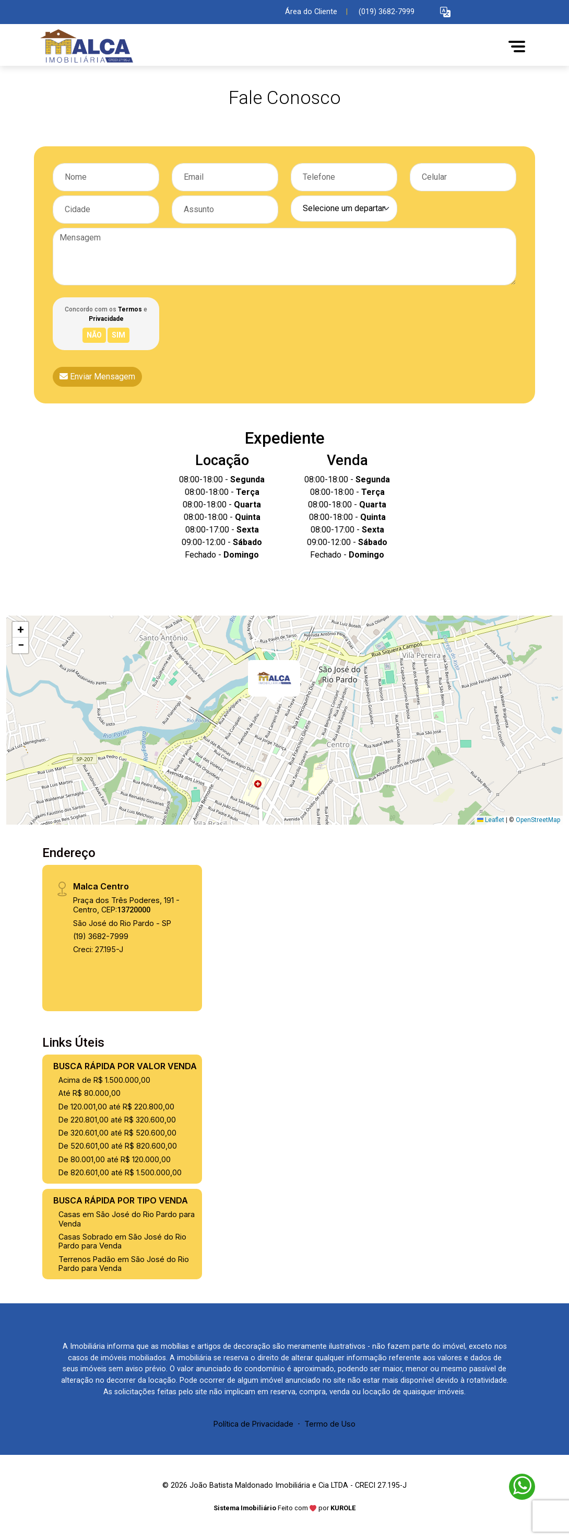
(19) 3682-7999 (100, 936)
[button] (445, 12)
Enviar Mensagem (97, 376)
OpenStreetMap (538, 820)
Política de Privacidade (253, 1423)
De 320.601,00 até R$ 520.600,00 (117, 1132)
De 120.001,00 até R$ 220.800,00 (116, 1106)
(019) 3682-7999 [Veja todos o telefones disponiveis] (386, 11)
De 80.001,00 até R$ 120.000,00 (114, 1159)
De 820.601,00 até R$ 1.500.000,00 (120, 1172)
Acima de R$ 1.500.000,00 (104, 1079)
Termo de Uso (329, 1423)
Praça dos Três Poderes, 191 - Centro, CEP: (126, 904)
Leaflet (490, 820)
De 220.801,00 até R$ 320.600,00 (117, 1119)
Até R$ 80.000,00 (89, 1093)
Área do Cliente (311, 11)
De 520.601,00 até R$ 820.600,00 (117, 1145)
